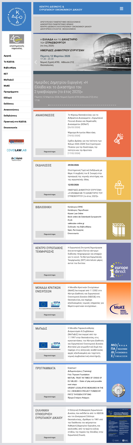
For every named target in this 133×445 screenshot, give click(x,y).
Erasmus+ (72, 368)
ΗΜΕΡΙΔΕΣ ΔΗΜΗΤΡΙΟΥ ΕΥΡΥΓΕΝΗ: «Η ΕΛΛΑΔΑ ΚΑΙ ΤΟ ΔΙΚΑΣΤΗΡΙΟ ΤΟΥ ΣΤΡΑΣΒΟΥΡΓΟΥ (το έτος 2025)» (85, 193)
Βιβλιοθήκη (10, 67)
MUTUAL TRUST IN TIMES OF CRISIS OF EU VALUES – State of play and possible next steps (85, 381)
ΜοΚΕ (7, 85)
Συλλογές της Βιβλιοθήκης (79, 227)
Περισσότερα (49, 152)
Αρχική (7, 55)
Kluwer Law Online (75, 213)
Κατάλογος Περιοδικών (78, 210)
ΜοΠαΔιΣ (9, 79)
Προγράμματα (11, 91)
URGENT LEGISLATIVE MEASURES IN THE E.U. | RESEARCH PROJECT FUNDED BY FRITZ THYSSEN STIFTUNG (85, 391)
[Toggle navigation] (121, 8)
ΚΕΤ (6, 73)
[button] (35, 62)
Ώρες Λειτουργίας (76, 230)
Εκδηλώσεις (10, 115)
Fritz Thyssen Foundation (78, 374)
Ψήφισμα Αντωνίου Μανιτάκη (81, 132)
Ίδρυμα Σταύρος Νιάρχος (78, 398)
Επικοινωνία (10, 127)
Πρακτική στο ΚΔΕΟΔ (15, 121)
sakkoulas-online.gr (76, 223)
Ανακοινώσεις (11, 109)
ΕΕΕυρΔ (8, 97)
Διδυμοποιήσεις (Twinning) (79, 371)
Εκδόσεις (9, 103)
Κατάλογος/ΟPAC (75, 207)
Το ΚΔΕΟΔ (9, 61)
